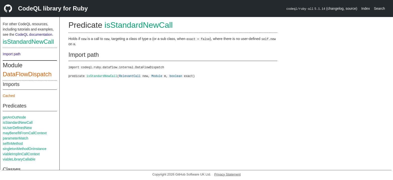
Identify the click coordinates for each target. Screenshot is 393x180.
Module (156, 76)
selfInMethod (13, 144)
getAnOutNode (14, 117)
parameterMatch (15, 138)
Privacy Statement (227, 174)
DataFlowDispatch (27, 74)
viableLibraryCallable (19, 159)
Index (365, 8)
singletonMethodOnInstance (24, 149)
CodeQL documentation (33, 34)
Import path (12, 54)
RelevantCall (130, 76)
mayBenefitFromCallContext (25, 133)
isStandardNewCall (28, 41)
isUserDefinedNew (17, 128)
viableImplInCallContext (21, 154)
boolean (175, 76)
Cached (9, 96)
